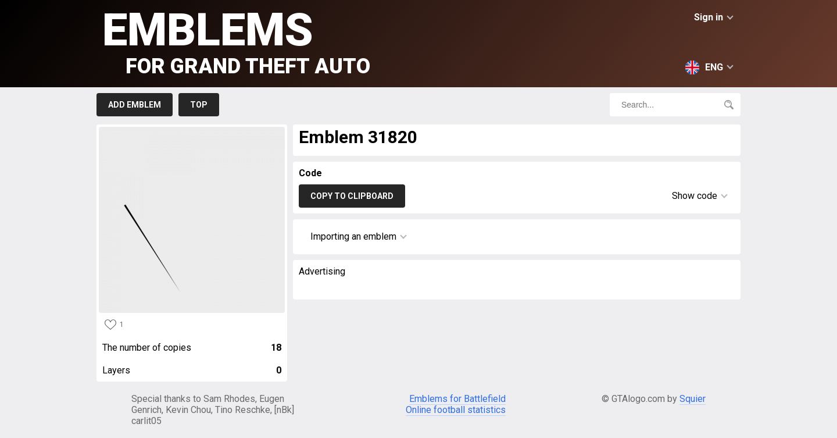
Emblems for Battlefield (457, 398)
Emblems (236, 41)
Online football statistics (456, 409)
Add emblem (134, 104)
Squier (692, 398)
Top (199, 104)
